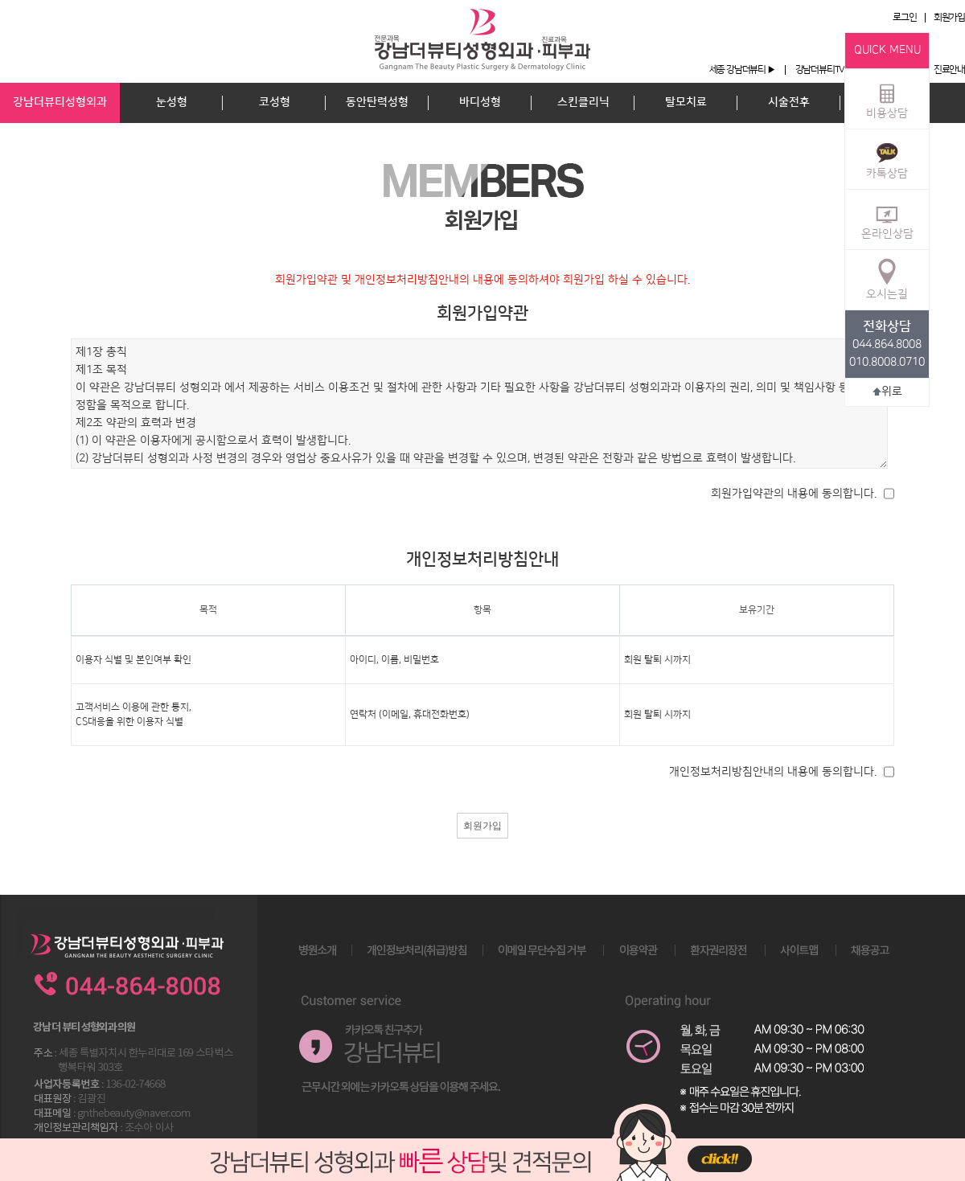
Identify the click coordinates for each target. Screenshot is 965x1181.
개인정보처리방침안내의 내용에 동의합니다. (773, 771)
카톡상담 (887, 158)
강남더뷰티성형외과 (60, 102)
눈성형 (171, 102)
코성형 (274, 102)
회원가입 (949, 17)
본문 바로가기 (0, 0)
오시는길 (887, 279)
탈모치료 (686, 102)
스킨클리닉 (583, 102)
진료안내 (949, 69)
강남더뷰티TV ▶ (824, 69)
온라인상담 (887, 218)
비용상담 (887, 98)
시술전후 (789, 102)
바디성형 (480, 102)
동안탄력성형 (377, 102)
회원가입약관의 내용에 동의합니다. (794, 493)
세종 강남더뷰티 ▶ (742, 69)
